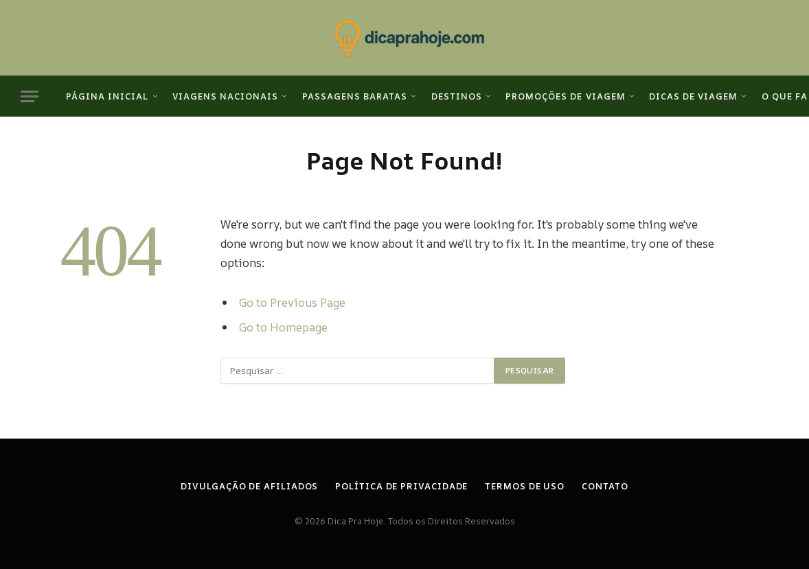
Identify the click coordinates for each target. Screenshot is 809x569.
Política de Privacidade (401, 486)
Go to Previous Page (292, 302)
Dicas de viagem (693, 96)
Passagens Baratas (354, 96)
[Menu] (29, 96)
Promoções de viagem (565, 96)
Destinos (456, 96)
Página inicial (107, 96)
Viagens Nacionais (225, 96)
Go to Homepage (283, 327)
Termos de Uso (525, 486)
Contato (605, 486)
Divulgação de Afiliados (249, 486)
